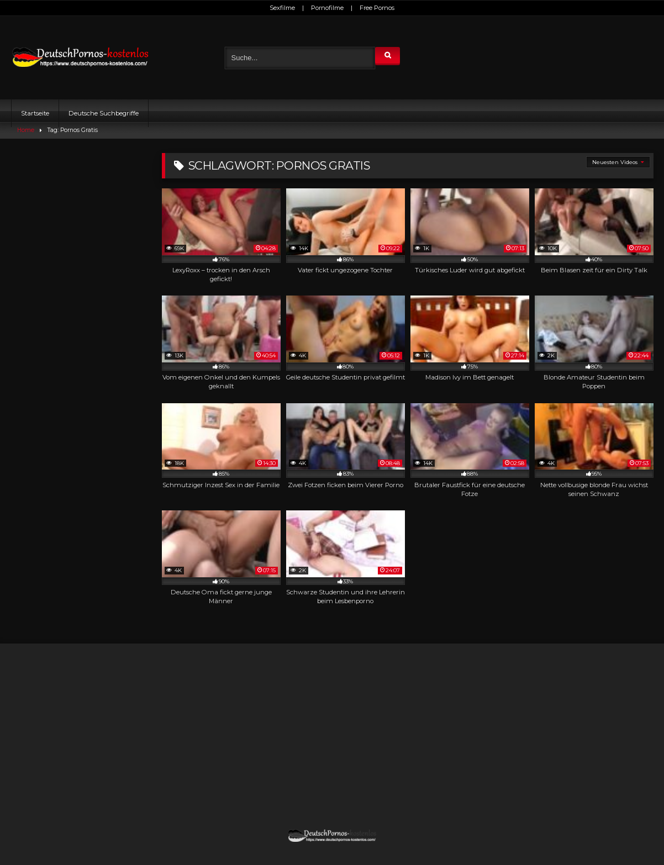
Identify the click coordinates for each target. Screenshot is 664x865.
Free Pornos (377, 8)
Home (25, 130)
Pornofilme (327, 8)
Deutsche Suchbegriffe (103, 113)
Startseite (35, 113)
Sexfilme (282, 8)
